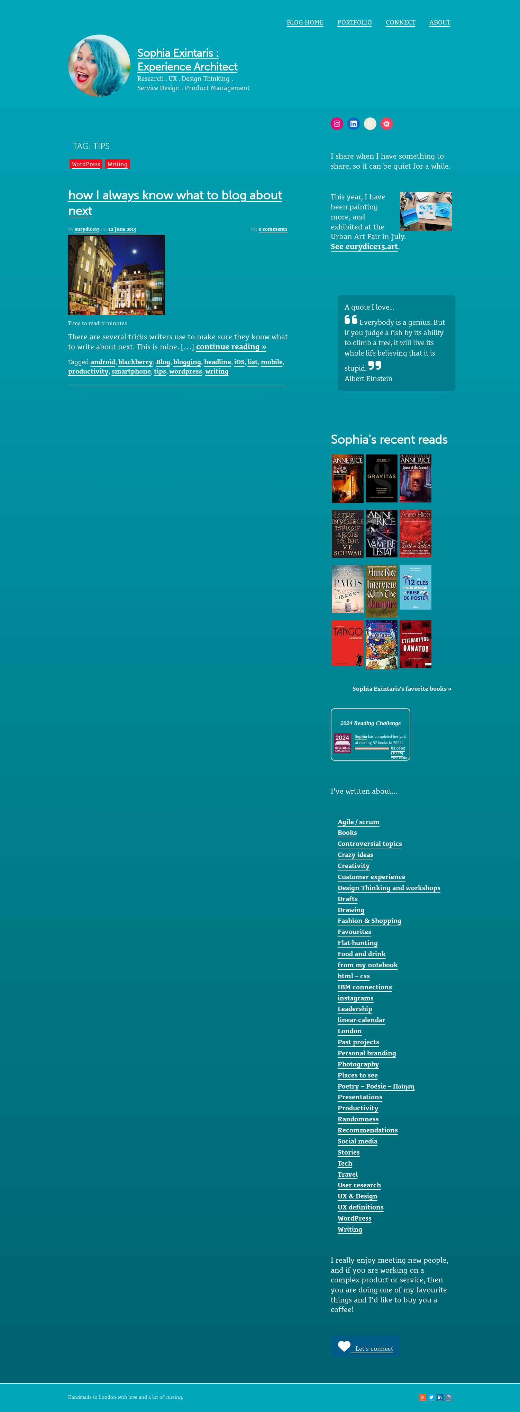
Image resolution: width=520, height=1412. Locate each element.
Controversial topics (370, 843)
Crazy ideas (355, 854)
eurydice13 (87, 229)
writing (217, 371)
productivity (88, 371)
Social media (357, 1141)
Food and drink (362, 954)
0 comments (273, 229)
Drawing (351, 910)
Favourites (354, 931)
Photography (358, 1064)
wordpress (185, 371)
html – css (354, 976)
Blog (163, 362)
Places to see (358, 1075)
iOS (239, 362)
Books (347, 832)
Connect (401, 22)
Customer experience (371, 877)
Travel (348, 1174)
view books (399, 758)
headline (217, 362)
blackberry (135, 362)
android (103, 362)
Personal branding (367, 1053)
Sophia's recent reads (389, 440)
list (253, 362)
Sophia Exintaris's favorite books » (402, 688)
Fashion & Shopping (370, 920)
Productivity (358, 1108)
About (439, 22)
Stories (349, 1152)
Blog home (305, 22)
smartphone (131, 371)
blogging (187, 362)
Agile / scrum (359, 822)
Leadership (355, 1009)
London (350, 1031)
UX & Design (357, 1196)
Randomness (358, 1119)
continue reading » (231, 346)
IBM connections (365, 987)
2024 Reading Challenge (370, 723)
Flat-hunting (358, 943)
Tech (345, 1163)
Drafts (348, 899)
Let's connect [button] (365, 1346)
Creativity (354, 865)
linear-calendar (361, 1020)
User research (359, 1185)
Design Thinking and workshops (389, 888)
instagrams (356, 998)
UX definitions (361, 1207)
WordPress (86, 164)
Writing (118, 164)
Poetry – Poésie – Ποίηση (376, 1086)
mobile (272, 362)
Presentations (360, 1097)
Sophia (361, 736)
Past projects (358, 1042)
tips (160, 371)
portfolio (354, 22)
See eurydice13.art (364, 246)
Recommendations (368, 1130)
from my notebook (368, 965)
